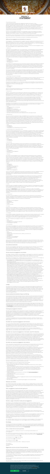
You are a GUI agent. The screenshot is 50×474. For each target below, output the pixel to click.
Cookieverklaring (14, 188)
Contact (29, 1)
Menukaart (17, 1)
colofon (34, 1)
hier (20, 435)
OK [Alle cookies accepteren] (14, 470)
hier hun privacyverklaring (33, 372)
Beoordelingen (24, 1)
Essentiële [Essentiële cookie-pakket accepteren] (24, 470)
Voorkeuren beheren (35, 467)
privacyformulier (10, 305)
